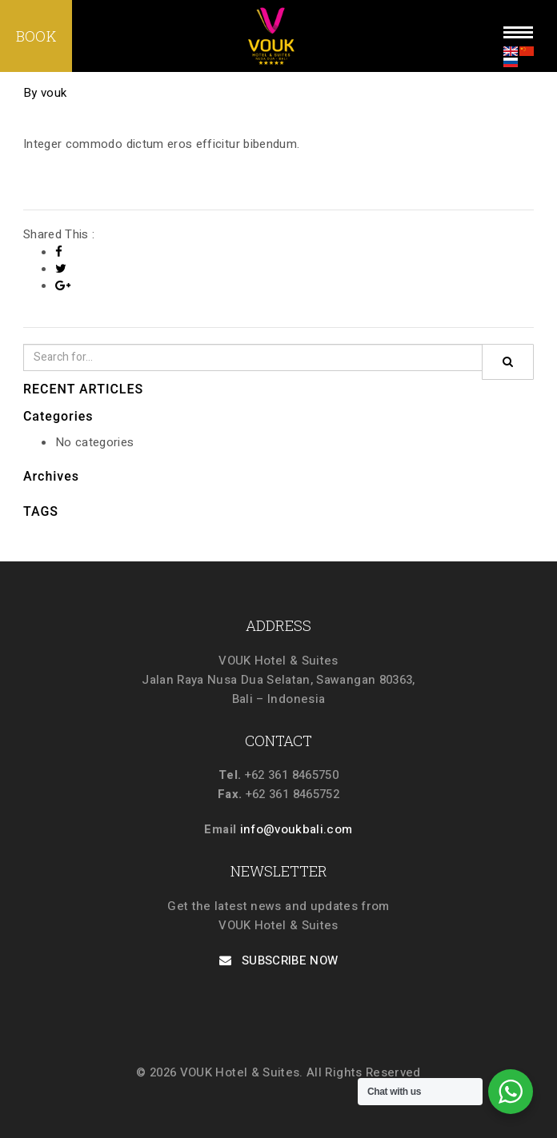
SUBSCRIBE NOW (279, 960)
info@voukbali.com (296, 829)
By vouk (44, 93)
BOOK (36, 36)
